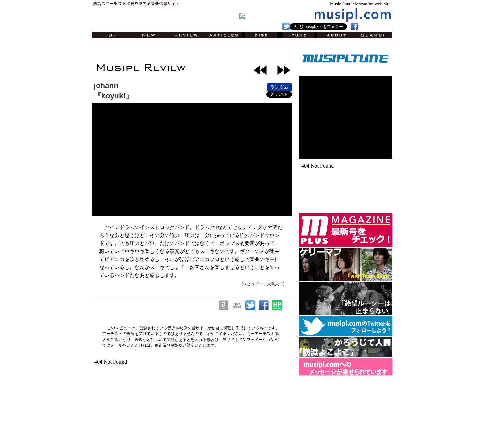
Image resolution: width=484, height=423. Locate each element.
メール (116, 345)
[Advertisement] (170, 52)
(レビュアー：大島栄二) (263, 284)
